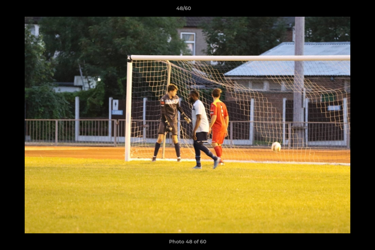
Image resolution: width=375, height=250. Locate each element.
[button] (346, 10)
